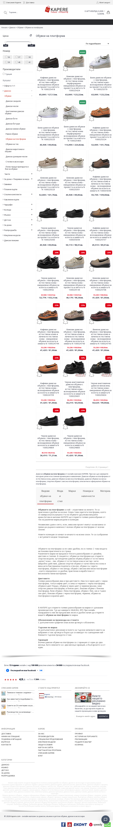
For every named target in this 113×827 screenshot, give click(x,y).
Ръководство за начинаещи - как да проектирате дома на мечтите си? (21, 712)
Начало (4, 27)
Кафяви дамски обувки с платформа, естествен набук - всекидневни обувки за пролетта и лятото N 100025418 (48, 83)
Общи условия (45, 745)
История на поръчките (86, 736)
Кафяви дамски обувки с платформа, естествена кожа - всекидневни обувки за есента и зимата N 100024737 (100, 234)
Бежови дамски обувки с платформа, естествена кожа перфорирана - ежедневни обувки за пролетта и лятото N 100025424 (74, 83)
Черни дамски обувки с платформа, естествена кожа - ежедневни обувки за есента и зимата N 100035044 (74, 234)
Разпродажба (8, 776)
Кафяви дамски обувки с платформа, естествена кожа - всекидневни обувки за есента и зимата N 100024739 (48, 389)
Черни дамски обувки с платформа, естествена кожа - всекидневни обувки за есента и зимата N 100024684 (48, 441)
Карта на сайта (45, 747)
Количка (79, 745)
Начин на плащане (10, 736)
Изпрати (103, 716)
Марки (72, 490)
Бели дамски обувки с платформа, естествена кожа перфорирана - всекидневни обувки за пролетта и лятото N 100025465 (74, 133)
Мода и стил (60, 496)
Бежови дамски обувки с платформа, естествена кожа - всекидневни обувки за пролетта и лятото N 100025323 (48, 183)
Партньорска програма (49, 750)
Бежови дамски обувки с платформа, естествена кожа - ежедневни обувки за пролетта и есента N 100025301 (74, 183)
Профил (79, 734)
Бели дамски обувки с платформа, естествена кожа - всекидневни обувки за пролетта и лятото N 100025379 (100, 83)
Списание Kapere (46, 753)
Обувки (20, 27)
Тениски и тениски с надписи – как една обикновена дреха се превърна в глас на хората (21, 692)
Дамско (12, 27)
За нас (41, 734)
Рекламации (81, 739)
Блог (40, 756)
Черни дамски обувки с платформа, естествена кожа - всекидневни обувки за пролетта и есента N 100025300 (48, 234)
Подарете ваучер (83, 742)
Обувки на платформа (34, 27)
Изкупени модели (47, 742)
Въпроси (5, 742)
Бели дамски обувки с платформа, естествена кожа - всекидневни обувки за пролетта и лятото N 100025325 (48, 133)
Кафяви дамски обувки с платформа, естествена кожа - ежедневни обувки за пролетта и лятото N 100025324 (100, 133)
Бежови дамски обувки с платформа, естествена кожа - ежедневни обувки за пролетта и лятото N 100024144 (74, 284)
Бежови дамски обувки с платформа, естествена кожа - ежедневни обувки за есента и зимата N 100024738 (100, 284)
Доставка (6, 734)
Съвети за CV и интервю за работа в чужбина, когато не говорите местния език (21, 705)
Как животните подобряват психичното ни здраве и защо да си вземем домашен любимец (21, 699)
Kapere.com (15, 816)
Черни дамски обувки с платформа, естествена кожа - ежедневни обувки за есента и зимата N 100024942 (48, 284)
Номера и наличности (88, 493)
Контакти (6, 745)
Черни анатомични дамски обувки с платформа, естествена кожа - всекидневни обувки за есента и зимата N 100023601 (74, 389)
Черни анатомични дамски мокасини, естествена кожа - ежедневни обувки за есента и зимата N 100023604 (100, 389)
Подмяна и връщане (11, 739)
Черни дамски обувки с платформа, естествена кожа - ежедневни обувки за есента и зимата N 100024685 (74, 441)
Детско (5, 770)
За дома (5, 773)
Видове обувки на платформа (45, 496)
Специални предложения (50, 739)
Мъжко (4, 767)
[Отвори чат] (105, 819)
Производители (46, 736)
